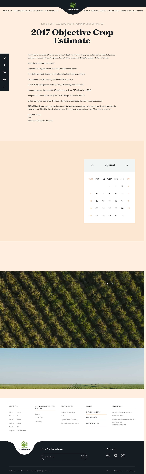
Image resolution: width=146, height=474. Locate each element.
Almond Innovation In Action (70, 423)
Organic (12, 430)
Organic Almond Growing (69, 419)
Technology (38, 421)
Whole (19, 419)
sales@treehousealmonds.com (122, 412)
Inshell (19, 423)
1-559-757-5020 (118, 416)
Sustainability (52, 10)
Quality (37, 414)
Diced (11, 419)
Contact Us (117, 406)
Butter (19, 412)
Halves (11, 423)
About (103, 10)
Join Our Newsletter (52, 449)
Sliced (11, 416)
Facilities (63, 416)
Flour (11, 412)
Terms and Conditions (115, 471)
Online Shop (114, 10)
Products (7, 10)
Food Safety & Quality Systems (28, 10)
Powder (11, 427)
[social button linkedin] (108, 455)
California (22, 471)
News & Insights (91, 10)
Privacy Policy (130, 471)
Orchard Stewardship (68, 412)
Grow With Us (127, 10)
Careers (139, 10)
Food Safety (39, 418)
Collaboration (21, 430)
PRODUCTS (13, 406)
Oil (18, 427)
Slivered (19, 416)
